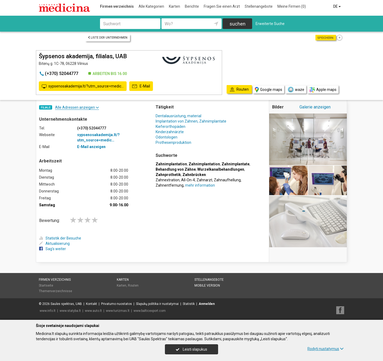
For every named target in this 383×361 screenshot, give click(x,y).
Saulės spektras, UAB (66, 304)
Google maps (268, 90)
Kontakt (91, 304)
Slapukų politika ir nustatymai (157, 304)
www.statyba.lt (70, 311)
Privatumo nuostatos (116, 304)
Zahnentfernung (170, 185)
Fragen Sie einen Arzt (222, 6)
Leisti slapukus (191, 349)
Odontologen (166, 137)
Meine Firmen (291, 6)
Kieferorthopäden (170, 126)
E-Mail (141, 86)
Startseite (46, 285)
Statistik (189, 304)
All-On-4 (188, 180)
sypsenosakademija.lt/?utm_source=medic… (83, 86)
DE (337, 6)
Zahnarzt (204, 180)
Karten (174, 6)
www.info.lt (48, 311)
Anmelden (207, 304)
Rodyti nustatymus (325, 349)
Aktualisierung (54, 243)
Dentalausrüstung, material (178, 116)
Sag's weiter (52, 249)
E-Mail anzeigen (91, 147)
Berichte (192, 6)
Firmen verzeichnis (117, 6)
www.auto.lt (93, 311)
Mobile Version (207, 285)
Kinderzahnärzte (170, 132)
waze (295, 89)
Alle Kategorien (151, 6)
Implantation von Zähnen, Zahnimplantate (191, 121)
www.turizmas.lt (118, 311)
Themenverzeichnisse (55, 291)
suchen (237, 24)
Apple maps (322, 90)
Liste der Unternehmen (107, 37)
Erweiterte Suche (270, 24)
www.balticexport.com (150, 311)
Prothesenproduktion (173, 142)
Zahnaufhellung (227, 180)
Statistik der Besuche (60, 238)
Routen (133, 285)
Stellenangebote (259, 6)
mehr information (200, 185)
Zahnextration (168, 180)
